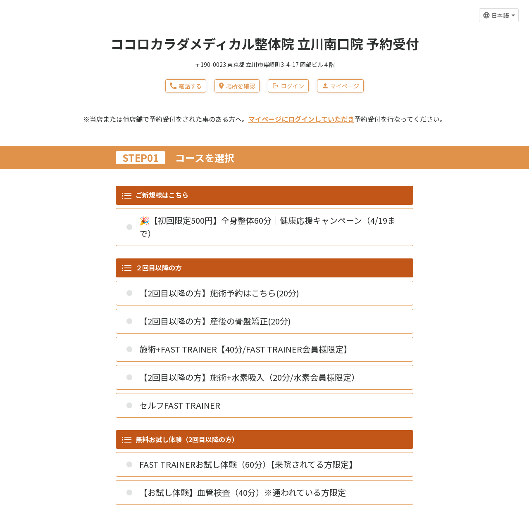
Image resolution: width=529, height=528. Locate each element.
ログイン (288, 86)
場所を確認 (237, 86)
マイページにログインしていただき (301, 119)
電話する (186, 86)
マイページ (340, 86)
